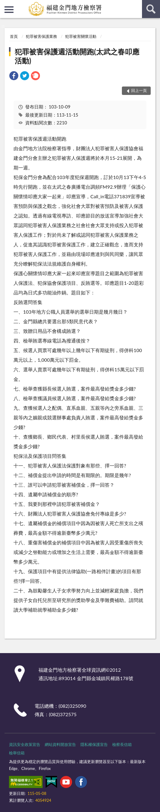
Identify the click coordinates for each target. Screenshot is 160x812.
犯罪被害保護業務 (41, 36)
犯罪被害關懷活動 (80, 36)
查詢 (151, 9)
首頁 (14, 36)
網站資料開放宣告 (60, 744)
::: (4, 4)
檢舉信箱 (17, 752)
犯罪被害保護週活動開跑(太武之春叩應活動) (77, 56)
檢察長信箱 (122, 744)
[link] (13, 76)
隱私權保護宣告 (94, 744)
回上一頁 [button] (139, 90)
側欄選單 (9, 9)
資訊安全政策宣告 (24, 744)
